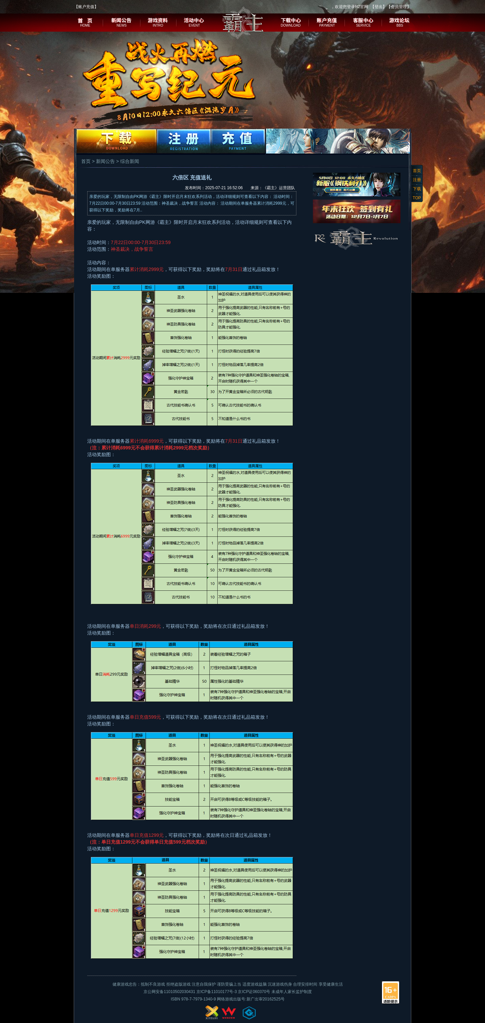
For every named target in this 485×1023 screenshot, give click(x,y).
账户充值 (86, 6)
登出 (379, 6)
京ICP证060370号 (254, 991)
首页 (417, 170)
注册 (417, 179)
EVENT (194, 25)
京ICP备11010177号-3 (216, 991)
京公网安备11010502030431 (169, 991)
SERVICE (363, 25)
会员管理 (399, 6)
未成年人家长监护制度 (291, 991)
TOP (417, 198)
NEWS (122, 25)
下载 (417, 188)
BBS (399, 25)
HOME (85, 25)
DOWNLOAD (291, 25)
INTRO (158, 25)
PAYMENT (327, 25)
